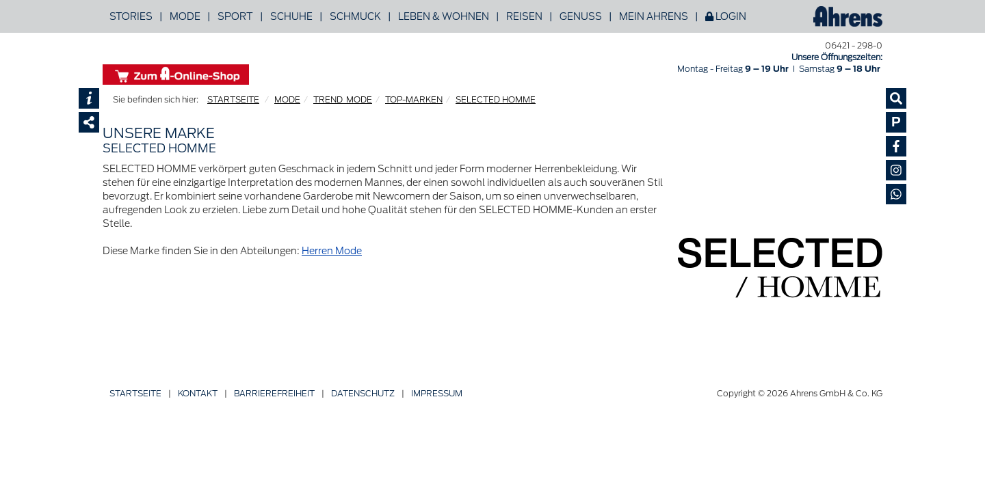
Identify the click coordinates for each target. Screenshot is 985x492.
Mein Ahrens (653, 16)
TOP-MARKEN (414, 99)
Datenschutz (363, 393)
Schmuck (355, 16)
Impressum (436, 393)
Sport (235, 16)
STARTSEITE (233, 99)
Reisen (524, 16)
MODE (287, 99)
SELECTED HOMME (496, 99)
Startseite (135, 393)
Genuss (581, 16)
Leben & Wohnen (443, 16)
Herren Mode (332, 251)
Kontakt (198, 393)
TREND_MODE (342, 99)
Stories (131, 16)
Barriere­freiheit (274, 393)
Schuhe (291, 16)
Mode (185, 16)
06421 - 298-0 (853, 45)
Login (725, 16)
